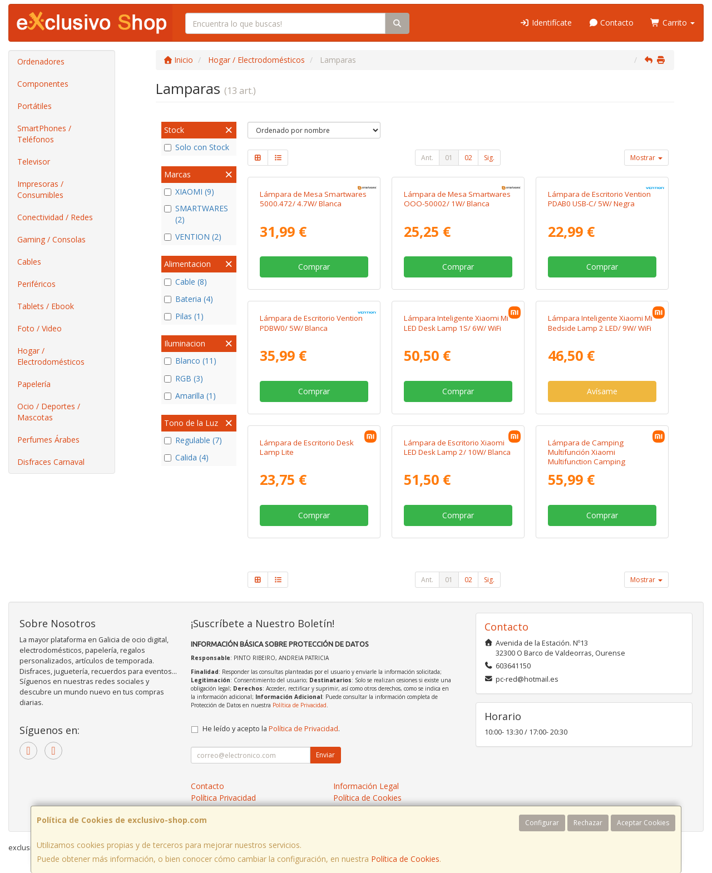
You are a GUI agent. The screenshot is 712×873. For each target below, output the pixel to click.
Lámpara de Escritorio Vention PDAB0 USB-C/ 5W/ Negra (599, 199)
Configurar (542, 822)
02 (468, 157)
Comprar (314, 266)
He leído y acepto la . (271, 728)
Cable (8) (185, 281)
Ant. (427, 157)
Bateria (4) (188, 299)
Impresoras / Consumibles (40, 189)
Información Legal (366, 786)
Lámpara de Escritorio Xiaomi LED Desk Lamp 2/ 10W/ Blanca (457, 447)
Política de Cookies (405, 859)
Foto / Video (39, 328)
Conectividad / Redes (55, 217)
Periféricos (36, 284)
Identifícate (546, 22)
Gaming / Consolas (51, 239)
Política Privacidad (223, 797)
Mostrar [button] (646, 157)
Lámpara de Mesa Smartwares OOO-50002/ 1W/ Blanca (457, 199)
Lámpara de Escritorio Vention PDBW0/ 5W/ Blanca (311, 323)
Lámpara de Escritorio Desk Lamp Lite (307, 447)
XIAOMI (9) (189, 191)
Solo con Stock (196, 147)
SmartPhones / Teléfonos (44, 134)
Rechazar (587, 822)
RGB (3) (183, 378)
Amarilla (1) (190, 395)
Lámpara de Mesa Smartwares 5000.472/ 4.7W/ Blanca (313, 199)
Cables (29, 261)
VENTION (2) (192, 236)
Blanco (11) (190, 360)
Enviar (325, 755)
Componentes (42, 83)
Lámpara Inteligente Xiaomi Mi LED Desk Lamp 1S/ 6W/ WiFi (456, 323)
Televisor (33, 161)
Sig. (489, 157)
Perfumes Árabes (48, 439)
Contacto (611, 22)
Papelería (34, 384)
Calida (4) (186, 457)
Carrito (672, 22)
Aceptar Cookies (643, 822)
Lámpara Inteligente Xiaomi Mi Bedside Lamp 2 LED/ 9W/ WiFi (600, 323)
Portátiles (34, 106)
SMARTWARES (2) (196, 214)
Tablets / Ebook (45, 306)
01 (449, 157)
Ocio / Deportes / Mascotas (48, 412)
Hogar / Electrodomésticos (51, 356)
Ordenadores (41, 61)
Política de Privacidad (300, 705)
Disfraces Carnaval (51, 462)
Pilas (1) (184, 316)
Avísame (602, 391)
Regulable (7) (193, 440)
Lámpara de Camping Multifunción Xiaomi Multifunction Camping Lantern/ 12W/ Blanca (586, 457)
